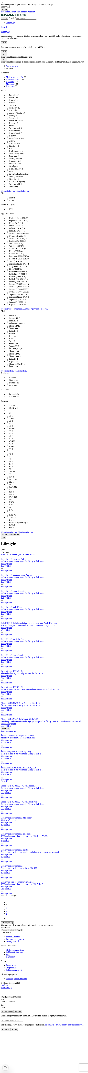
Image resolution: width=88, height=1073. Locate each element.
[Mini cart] (4, 27)
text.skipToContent (8, 12)
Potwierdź (5, 1029)
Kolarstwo (10, 86)
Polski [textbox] (4, 1007)
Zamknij (18, 1011)
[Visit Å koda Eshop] (14, 16)
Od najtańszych (15, 554)
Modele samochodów (14, 77)
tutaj (15, 36)
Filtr (3, 537)
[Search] (4, 18)
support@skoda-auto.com (16, 979)
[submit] (2, 568)
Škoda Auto (11, 965)
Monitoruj (5, 728)
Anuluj (4, 9)
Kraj (3, 999)
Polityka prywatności (14, 970)
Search (11, 18)
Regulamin (10, 957)
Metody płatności (13, 941)
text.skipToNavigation (26, 12)
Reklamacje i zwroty (14, 952)
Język (3, 1005)
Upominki (10, 82)
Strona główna (12, 66)
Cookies (4, 985)
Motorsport (10, 84)
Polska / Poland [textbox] (8, 1002)
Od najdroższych (29, 554)
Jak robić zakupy (13, 937)
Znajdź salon (11, 968)
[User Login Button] (10, 23)
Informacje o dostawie (15, 939)
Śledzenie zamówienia (15, 950)
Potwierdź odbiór (8, 930)
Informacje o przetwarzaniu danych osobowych (64, 1025)
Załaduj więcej (7, 923)
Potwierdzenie (7, 1011)
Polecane (4, 554)
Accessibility (6, 987)
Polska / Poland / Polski (11, 997)
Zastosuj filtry (14, 534)
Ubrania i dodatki (13, 79)
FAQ (8, 954)
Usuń (4, 43)
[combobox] (44, 1002)
